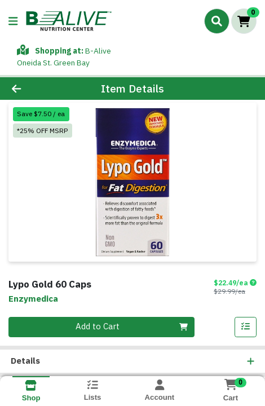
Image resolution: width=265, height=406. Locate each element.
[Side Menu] (12, 21)
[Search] (216, 21)
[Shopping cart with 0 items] (244, 21)
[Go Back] (39, 89)
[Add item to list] (246, 327)
